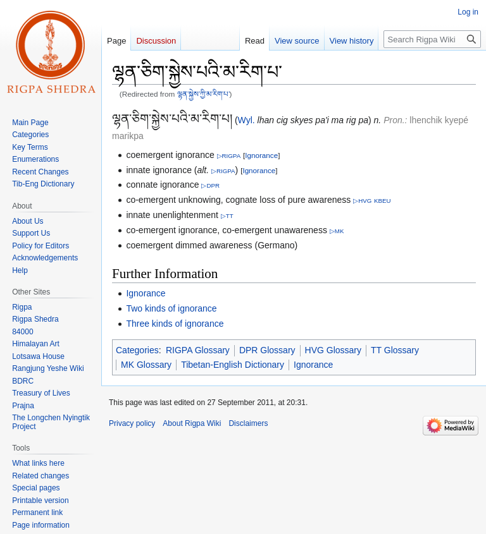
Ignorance (261, 155)
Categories (137, 350)
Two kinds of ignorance (171, 308)
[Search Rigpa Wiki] (432, 39)
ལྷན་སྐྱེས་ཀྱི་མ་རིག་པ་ (203, 94)
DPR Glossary (267, 350)
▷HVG (362, 200)
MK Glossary (146, 365)
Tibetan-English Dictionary (232, 365)
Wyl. (246, 120)
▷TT (227, 215)
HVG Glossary (333, 350)
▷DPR (210, 185)
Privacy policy (132, 423)
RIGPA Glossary (198, 350)
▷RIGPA (229, 155)
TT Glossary (395, 350)
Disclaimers (248, 423)
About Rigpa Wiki (192, 423)
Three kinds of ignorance (174, 324)
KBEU (382, 200)
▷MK (337, 231)
